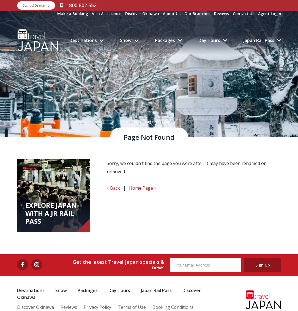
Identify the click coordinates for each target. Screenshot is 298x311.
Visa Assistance (106, 13)
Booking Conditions (172, 307)
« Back (113, 188)
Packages (165, 40)
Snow (126, 40)
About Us (172, 13)
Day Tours (209, 40)
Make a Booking (72, 13)
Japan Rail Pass (259, 40)
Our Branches (197, 13)
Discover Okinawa (142, 13)
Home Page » (142, 188)
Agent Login (269, 13)
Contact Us (243, 13)
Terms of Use (132, 307)
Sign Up (262, 265)
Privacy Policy (97, 307)
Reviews (221, 13)
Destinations (83, 40)
